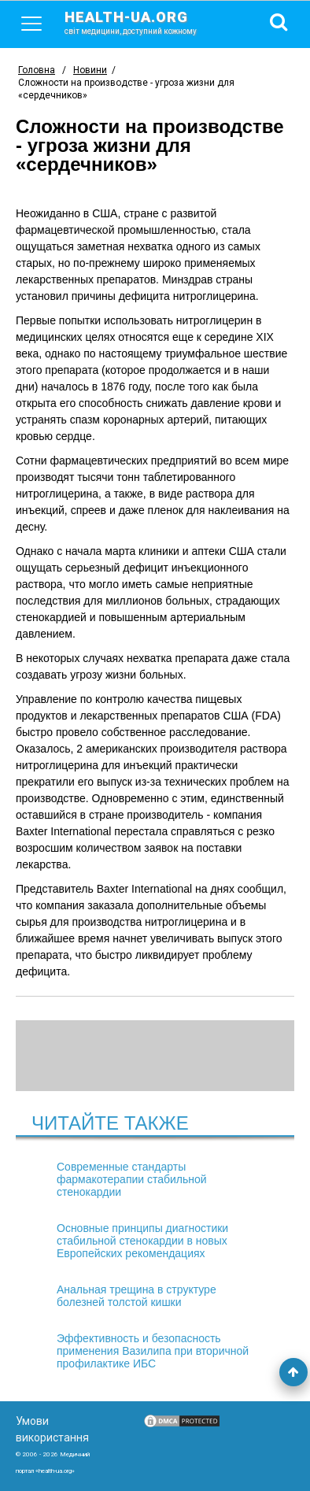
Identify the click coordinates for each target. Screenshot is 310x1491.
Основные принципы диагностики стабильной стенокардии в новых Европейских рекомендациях (142, 1241)
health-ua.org (143, 22)
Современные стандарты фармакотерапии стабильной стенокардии (132, 1179)
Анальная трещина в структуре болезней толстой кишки (136, 1295)
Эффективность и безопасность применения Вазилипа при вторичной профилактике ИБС (153, 1351)
